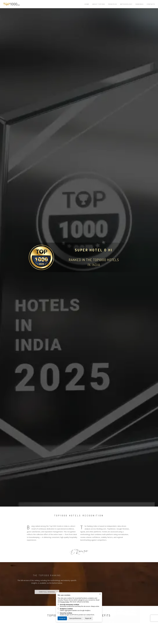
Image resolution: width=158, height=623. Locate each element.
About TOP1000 (98, 4)
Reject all (88, 618)
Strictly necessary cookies (69, 604)
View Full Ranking (47, 592)
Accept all (62, 618)
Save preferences (75, 618)
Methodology (126, 4)
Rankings (139, 4)
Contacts (151, 4)
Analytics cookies (66, 609)
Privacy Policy (64, 602)
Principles (112, 4)
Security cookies (66, 613)
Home (87, 4)
